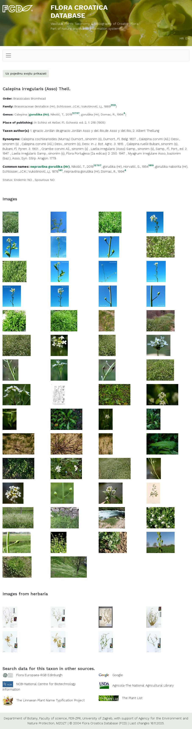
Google (117, 675)
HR (182, 38)
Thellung (152, 131)
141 (60, 170)
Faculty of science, (53, 718)
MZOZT (61, 723)
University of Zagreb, (97, 718)
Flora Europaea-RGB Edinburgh (39, 675)
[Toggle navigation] (8, 55)
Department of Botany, (21, 718)
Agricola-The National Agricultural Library (143, 685)
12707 (76, 113)
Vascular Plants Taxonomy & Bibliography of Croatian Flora (94, 24)
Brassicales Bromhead (29, 98)
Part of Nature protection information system (85, 29)
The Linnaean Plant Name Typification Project (50, 700)
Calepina (20, 114)
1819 (151, 165)
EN (187, 38)
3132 (113, 105)
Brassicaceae (24, 106)
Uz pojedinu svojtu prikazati (25, 73)
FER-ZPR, (75, 718)
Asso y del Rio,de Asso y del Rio (107, 131)
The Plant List (132, 698)
